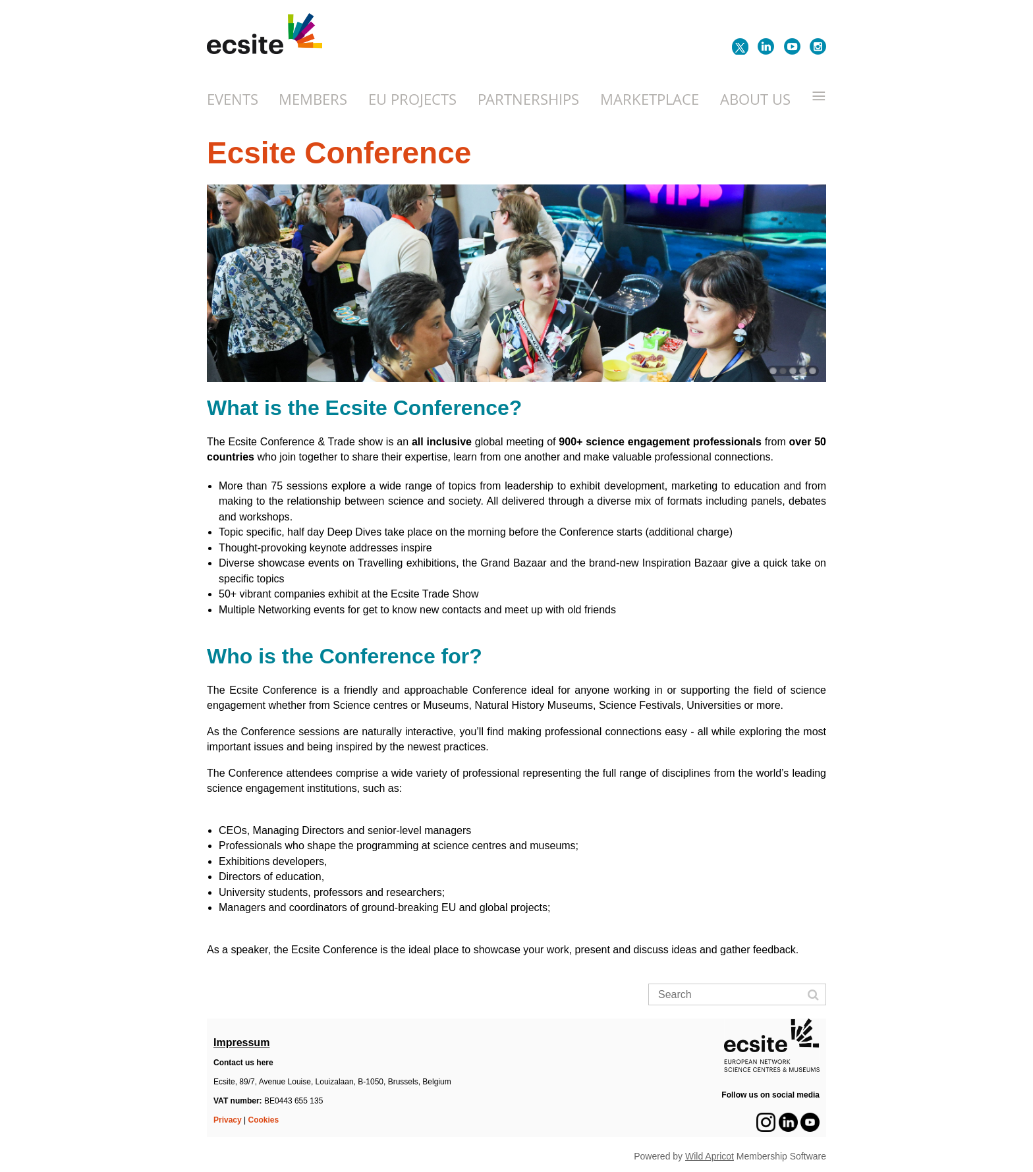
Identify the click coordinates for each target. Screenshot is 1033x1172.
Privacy (227, 1120)
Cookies (263, 1120)
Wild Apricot (709, 1156)
